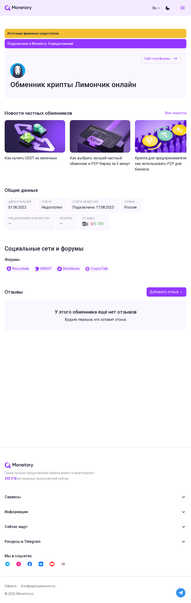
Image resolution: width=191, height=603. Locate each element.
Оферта (11, 586)
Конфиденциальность (38, 586)
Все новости (175, 113)
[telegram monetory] (7, 564)
